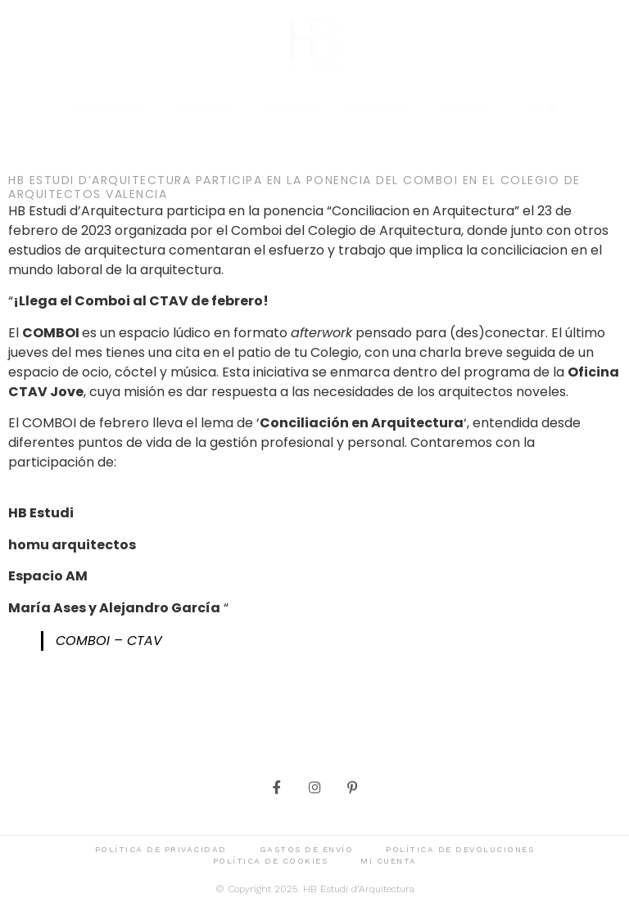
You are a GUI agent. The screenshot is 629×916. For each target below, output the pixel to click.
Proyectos (112, 108)
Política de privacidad (161, 850)
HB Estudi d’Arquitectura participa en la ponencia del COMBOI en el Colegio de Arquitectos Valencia (294, 187)
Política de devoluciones (460, 850)
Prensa (292, 108)
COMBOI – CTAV (109, 640)
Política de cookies (270, 862)
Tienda (463, 108)
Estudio (208, 108)
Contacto (379, 108)
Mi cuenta (388, 862)
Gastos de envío (307, 850)
